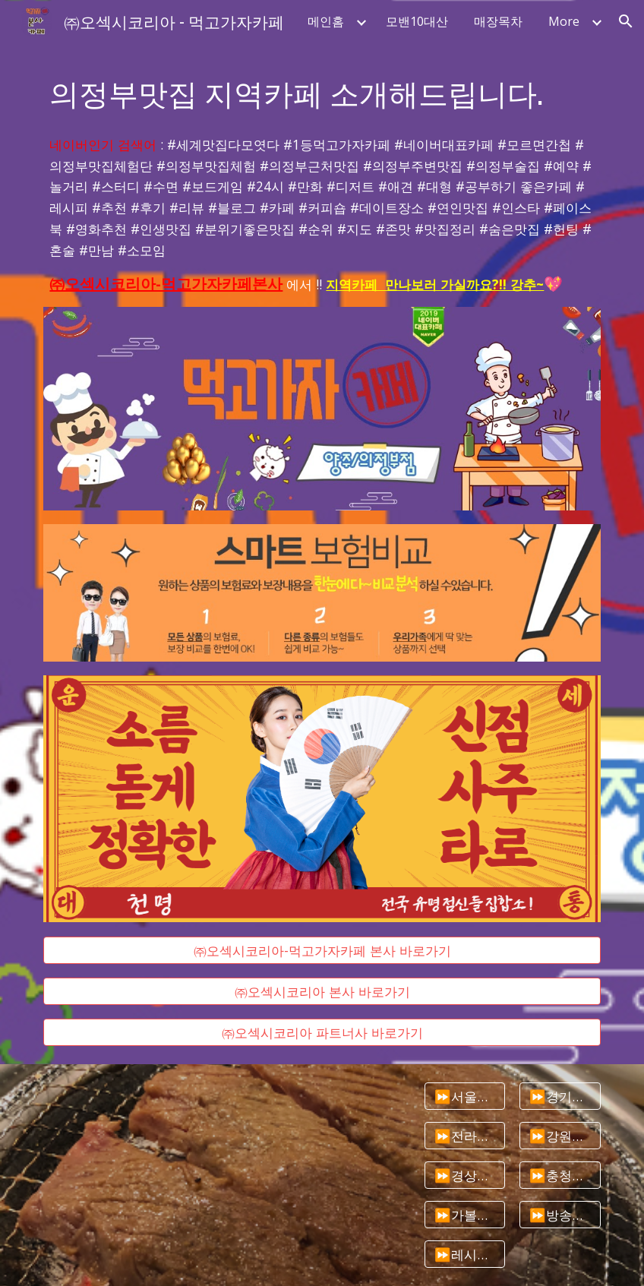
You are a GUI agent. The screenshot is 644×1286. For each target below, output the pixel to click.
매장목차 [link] (498, 21)
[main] (321, 92)
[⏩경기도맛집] (560, 1096)
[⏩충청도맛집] (560, 1175)
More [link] (563, 21)
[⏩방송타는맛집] (560, 1215)
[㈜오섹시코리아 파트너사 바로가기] (321, 1032)
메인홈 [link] (326, 21)
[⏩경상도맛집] (465, 1175)
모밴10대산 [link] (417, 21)
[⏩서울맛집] (465, 1096)
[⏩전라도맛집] (465, 1136)
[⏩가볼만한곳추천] (465, 1215)
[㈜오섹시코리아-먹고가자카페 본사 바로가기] (321, 950)
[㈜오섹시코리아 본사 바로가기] (321, 991)
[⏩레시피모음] (465, 1254)
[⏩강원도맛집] (560, 1136)
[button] (626, 21)
